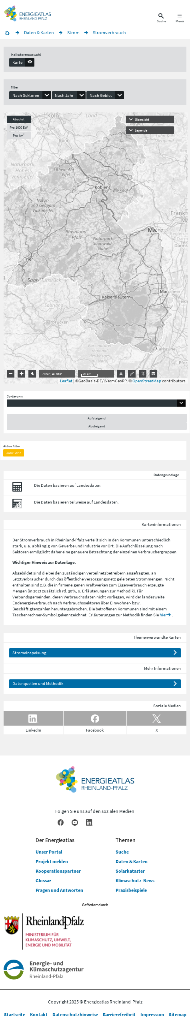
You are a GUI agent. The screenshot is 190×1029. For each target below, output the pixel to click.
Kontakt (39, 1014)
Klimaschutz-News (135, 880)
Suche (122, 852)
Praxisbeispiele (131, 890)
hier (163, 615)
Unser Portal (49, 852)
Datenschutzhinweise (75, 1014)
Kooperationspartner (58, 871)
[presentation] (21, 62)
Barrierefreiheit (119, 1014)
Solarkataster (130, 871)
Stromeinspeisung (29, 652)
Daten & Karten (132, 861)
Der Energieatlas (55, 840)
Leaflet (66, 381)
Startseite (14, 1014)
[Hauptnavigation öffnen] (179, 19)
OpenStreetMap (146, 381)
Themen (126, 840)
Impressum (152, 1014)
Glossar (43, 880)
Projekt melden (52, 861)
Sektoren (20, 552)
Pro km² (18, 135)
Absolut (18, 119)
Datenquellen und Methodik (37, 683)
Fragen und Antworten (59, 890)
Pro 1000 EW (19, 127)
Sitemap (177, 1014)
